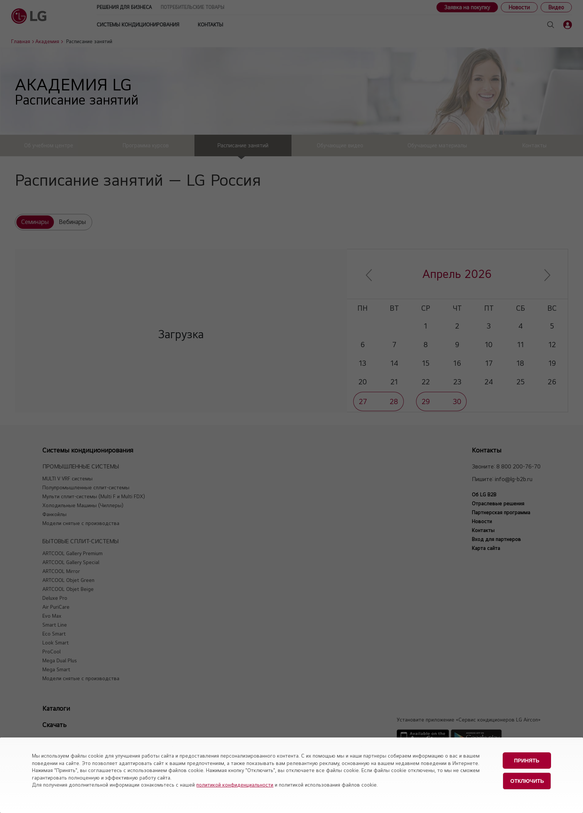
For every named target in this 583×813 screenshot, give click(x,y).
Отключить (527, 779)
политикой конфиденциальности (234, 785)
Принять (526, 760)
